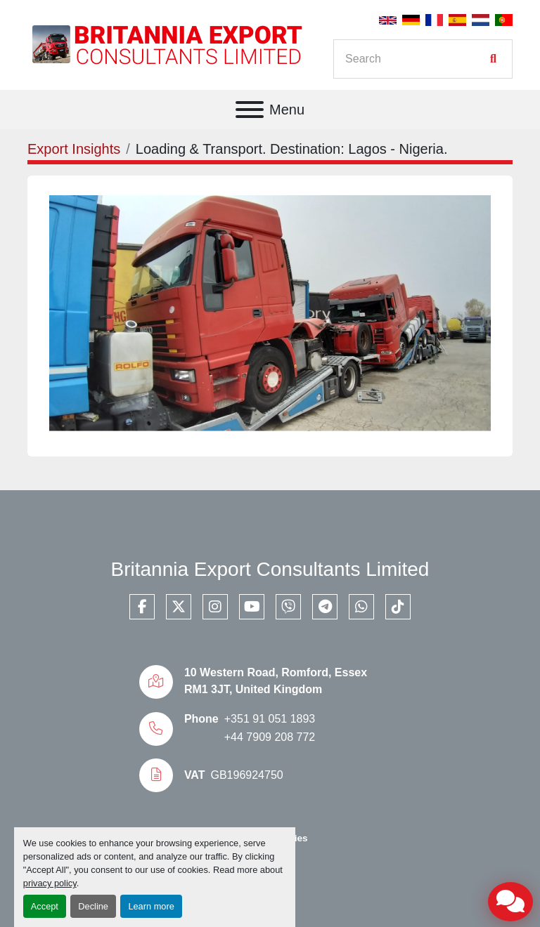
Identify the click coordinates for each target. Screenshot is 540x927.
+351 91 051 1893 (269, 719)
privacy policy (50, 883)
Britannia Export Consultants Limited (270, 569)
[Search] (415, 59)
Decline (93, 906)
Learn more (151, 906)
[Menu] (250, 109)
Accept (44, 906)
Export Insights (73, 149)
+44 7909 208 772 (269, 737)
